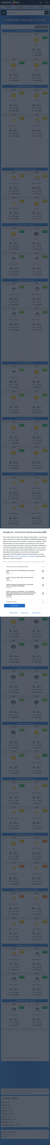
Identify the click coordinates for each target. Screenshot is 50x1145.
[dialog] (25, 572)
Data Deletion (13, 613)
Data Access (25, 613)
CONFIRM (14, 605)
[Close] (46, 532)
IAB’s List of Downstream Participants (23, 556)
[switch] (42, 571)
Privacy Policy (36, 613)
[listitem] (25, 567)
